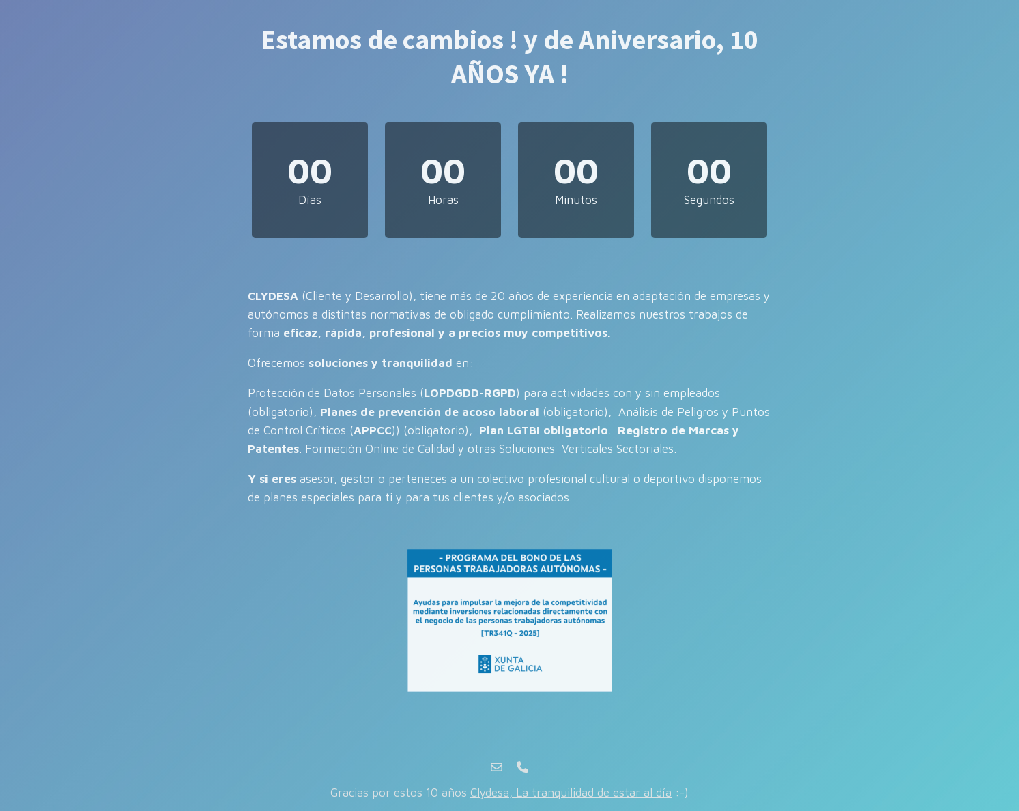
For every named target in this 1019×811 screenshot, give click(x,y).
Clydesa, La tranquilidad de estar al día (571, 792)
